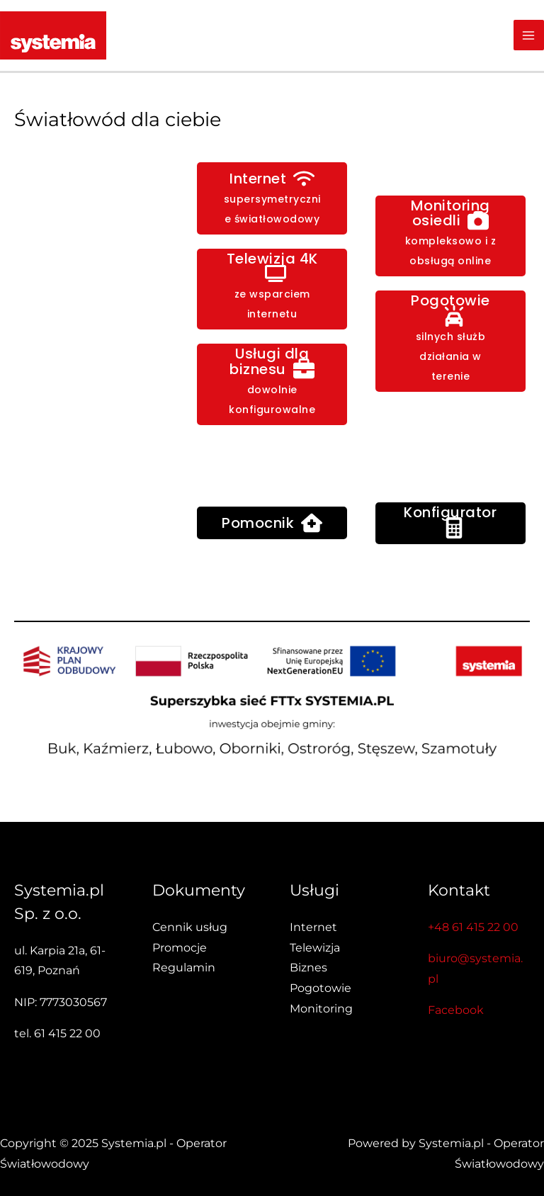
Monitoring (321, 1008)
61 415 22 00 (67, 1033)
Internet (313, 927)
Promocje (179, 947)
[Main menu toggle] (529, 35)
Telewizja (315, 947)
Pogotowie (320, 988)
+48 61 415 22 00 (473, 927)
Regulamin (183, 967)
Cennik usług (189, 927)
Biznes (308, 967)
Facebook (456, 1010)
